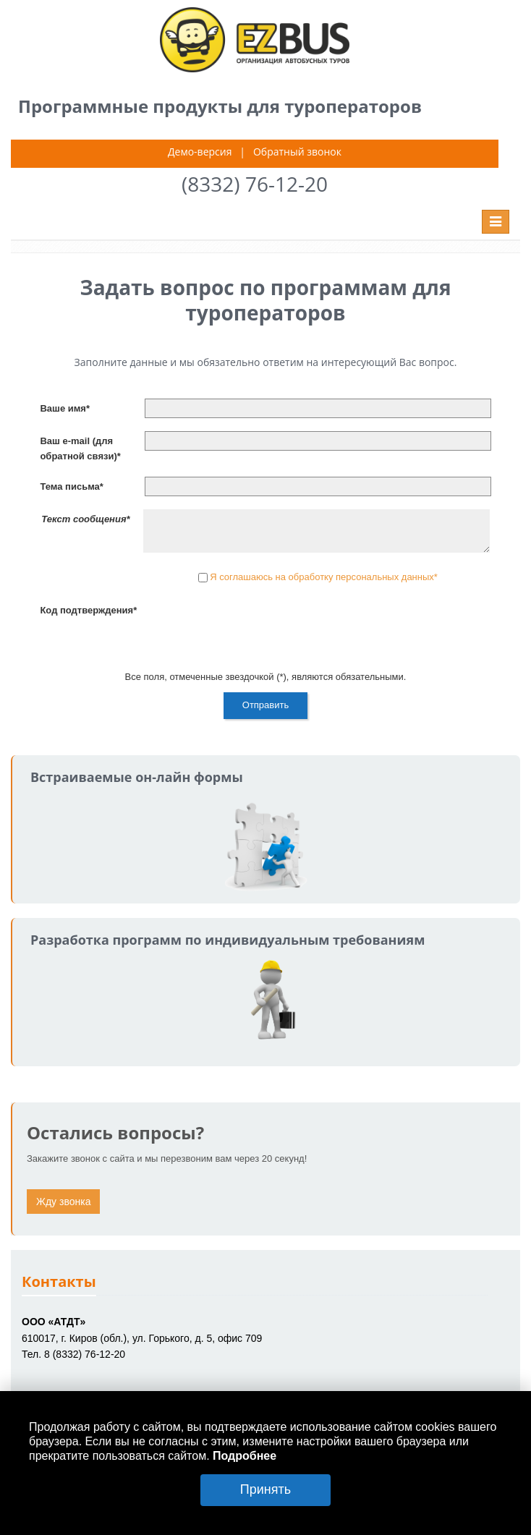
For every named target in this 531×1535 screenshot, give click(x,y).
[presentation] (255, 628)
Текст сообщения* (85, 519)
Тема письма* (71, 486)
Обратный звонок (297, 151)
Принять (265, 1489)
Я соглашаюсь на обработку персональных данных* (324, 577)
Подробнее (244, 1456)
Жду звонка (63, 1201)
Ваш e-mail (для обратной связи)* (80, 448)
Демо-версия (199, 151)
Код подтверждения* (88, 610)
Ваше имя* (65, 408)
